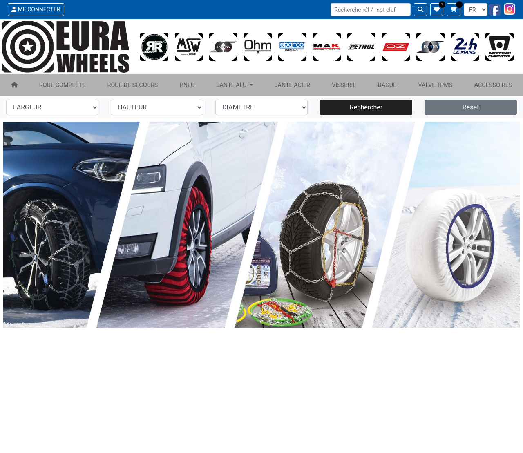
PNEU (187, 85)
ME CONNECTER (35, 9)
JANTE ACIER (292, 85)
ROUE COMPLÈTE (62, 85)
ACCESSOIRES (493, 85)
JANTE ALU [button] (232, 85)
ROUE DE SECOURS (132, 85)
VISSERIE (344, 85)
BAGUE (387, 85)
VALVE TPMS (435, 85)
